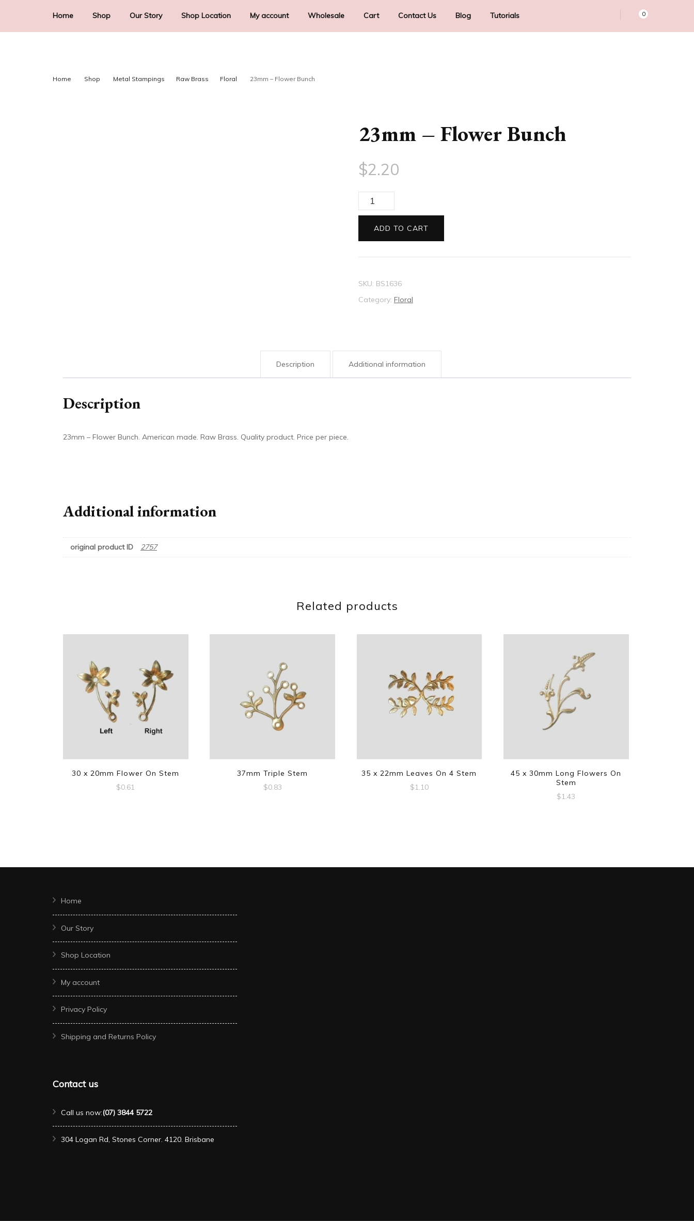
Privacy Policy (84, 1009)
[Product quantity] (376, 201)
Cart (371, 15)
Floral (403, 299)
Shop (101, 15)
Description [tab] (295, 364)
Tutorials (504, 15)
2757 (148, 547)
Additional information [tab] (387, 364)
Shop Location (206, 15)
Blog (463, 15)
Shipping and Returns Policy (108, 1036)
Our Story (146, 15)
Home (63, 15)
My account (269, 15)
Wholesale (326, 15)
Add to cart (401, 228)
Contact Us (417, 15)
